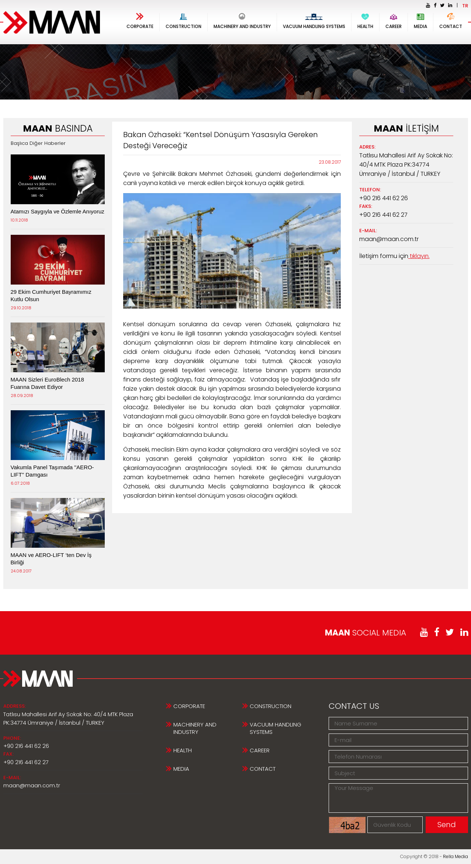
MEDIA (420, 21)
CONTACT (450, 21)
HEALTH (365, 21)
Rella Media (455, 856)
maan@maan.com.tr (389, 239)
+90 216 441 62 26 (383, 198)
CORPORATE (140, 21)
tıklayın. (419, 256)
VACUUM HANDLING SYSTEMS (314, 21)
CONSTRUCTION (183, 21)
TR (465, 5)
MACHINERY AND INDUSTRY (242, 21)
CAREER (393, 21)
